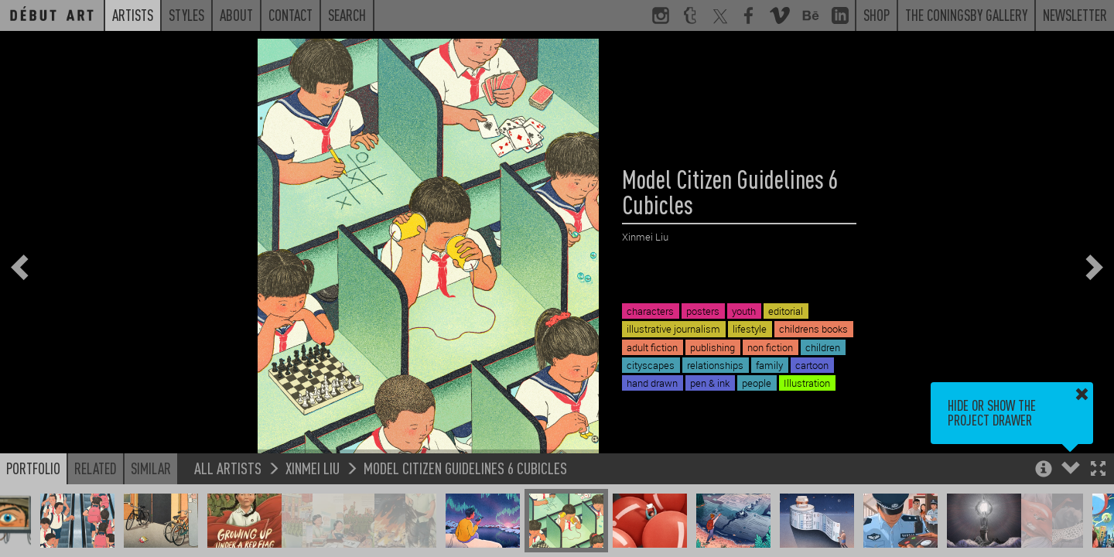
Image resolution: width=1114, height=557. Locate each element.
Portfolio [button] (33, 468)
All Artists (227, 467)
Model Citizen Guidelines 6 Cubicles (465, 467)
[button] (1098, 470)
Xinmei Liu (312, 467)
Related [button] (95, 468)
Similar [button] (151, 468)
